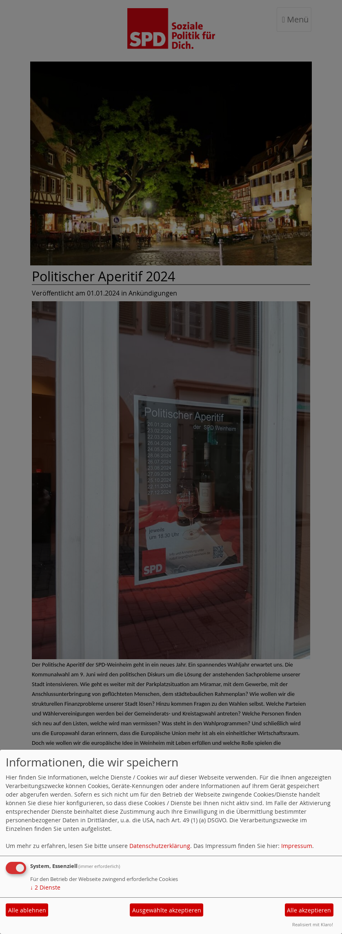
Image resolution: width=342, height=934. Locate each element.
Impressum (296, 846)
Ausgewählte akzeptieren (166, 910)
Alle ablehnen (27, 910)
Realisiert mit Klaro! (312, 924)
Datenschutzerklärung (159, 846)
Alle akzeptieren (309, 910)
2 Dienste (45, 887)
